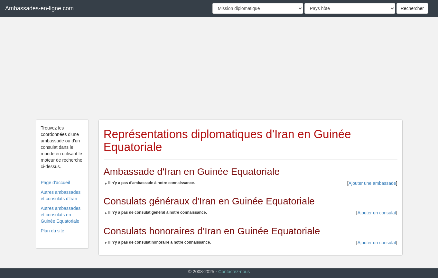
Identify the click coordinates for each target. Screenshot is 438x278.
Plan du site (52, 230)
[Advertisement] (219, 68)
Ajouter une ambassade (372, 183)
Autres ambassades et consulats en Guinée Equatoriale (61, 215)
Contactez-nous (234, 271)
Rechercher (412, 8)
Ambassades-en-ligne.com (39, 8)
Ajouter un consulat (377, 212)
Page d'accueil (55, 182)
